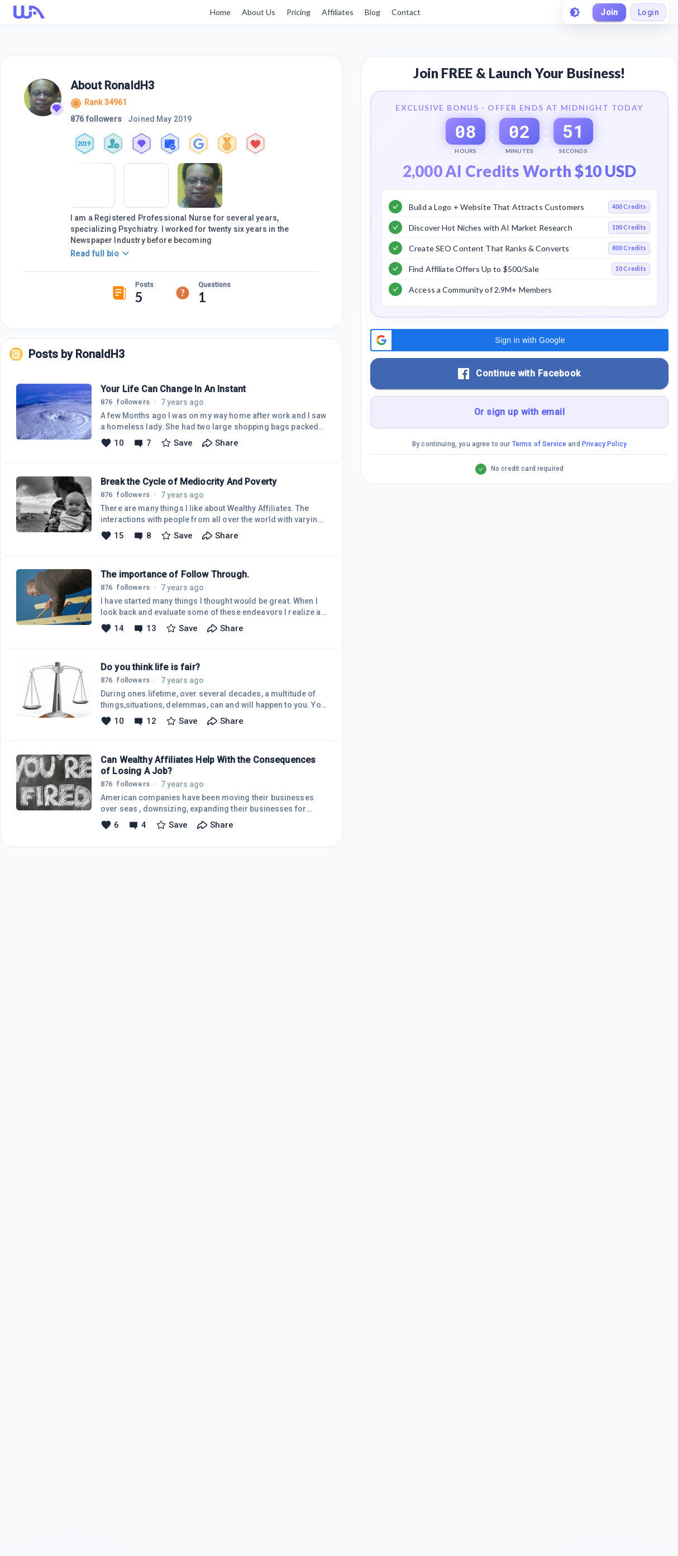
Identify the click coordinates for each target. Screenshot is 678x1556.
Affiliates (337, 12)
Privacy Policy (604, 472)
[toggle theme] (574, 12)
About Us (258, 12)
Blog (372, 12)
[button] (519, 368)
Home (219, 12)
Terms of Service (539, 472)
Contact (405, 12)
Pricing (298, 12)
